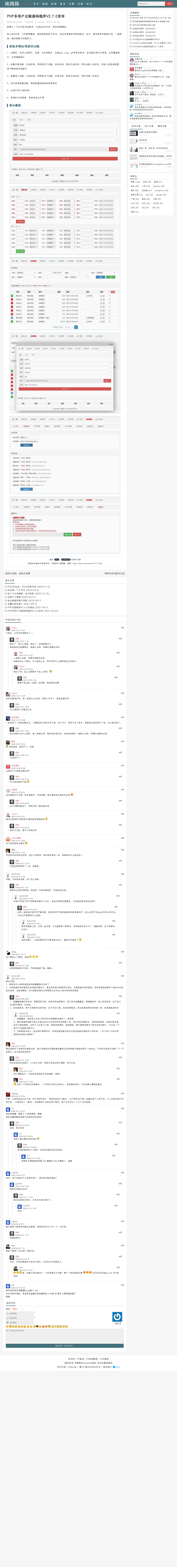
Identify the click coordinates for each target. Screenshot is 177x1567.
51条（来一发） (55, 22)
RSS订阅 (61, 1367)
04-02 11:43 (148, 114)
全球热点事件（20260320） (144, 32)
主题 (72, 3)
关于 (36, 3)
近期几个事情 (14, 597)
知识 (89, 3)
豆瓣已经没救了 (15, 604)
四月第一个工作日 (16, 590)
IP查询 (80, 1359)
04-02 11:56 (148, 105)
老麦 (21, 653)
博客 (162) (135, 182)
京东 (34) (146, 203)
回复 (122, 628)
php (56, 559)
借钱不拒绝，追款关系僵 (18, 573)
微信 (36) (146, 199)
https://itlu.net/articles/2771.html (87, 563)
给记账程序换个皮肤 (17, 600)
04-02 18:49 (145, 74)
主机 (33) (135, 207)
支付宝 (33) (158, 203)
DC (12, 1108)
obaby (14, 628)
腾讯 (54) (135, 190)
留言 (63, 3)
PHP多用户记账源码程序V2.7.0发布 (147, 46)
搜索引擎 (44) (137, 195)
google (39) (161, 195)
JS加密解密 (92, 1359)
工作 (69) (146, 186)
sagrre (14, 693)
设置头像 (117, 1324)
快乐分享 (29, 22)
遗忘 (13, 1043)
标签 (54, 3)
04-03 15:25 (148, 59)
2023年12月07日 (15, 22)
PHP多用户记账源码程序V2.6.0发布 (25, 611)
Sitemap (72, 1367)
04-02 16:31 (152, 83)
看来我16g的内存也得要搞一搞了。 (150, 70)
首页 (27, 3)
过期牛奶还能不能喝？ (148, 132)
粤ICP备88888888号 (90, 1367)
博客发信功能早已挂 (114, 573)
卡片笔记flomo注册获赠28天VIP (146, 39)
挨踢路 (12, 3)
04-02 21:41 (148, 68)
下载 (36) (135, 199)
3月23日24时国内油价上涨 (143, 25)
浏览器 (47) (147, 190)
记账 (81, 3)
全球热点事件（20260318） (144, 36)
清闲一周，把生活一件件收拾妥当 (153, 148)
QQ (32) (145, 207)
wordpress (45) (161, 190)
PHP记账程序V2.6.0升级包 (20, 607)
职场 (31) (135, 212)
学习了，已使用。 (142, 101)
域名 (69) (135, 186)
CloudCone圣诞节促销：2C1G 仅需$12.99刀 (152, 43)
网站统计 (107, 1367)
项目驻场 (143, 140)
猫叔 (13, 741)
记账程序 (66, 559)
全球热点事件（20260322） (144, 29)
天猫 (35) (157, 199)
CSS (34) (135, 203)
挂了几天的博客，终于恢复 (20, 593)
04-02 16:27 (152, 92)
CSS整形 (104, 1359)
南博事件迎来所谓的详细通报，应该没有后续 (155, 156)
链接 (45, 3)
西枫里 (14, 790)
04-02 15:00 (144, 98)
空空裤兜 (15, 717)
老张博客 (15, 765)
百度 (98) (147, 182)
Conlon (14, 814)
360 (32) (155, 207)
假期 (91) (158, 182)
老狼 (17, 638)
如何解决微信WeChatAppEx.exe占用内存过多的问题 (155, 164)
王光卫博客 (16, 838)
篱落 (106, 1363)
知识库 (71, 1359)
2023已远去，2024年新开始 (21, 586)
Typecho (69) (158, 186)
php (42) (149, 195)
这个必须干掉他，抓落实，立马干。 (150, 94)
